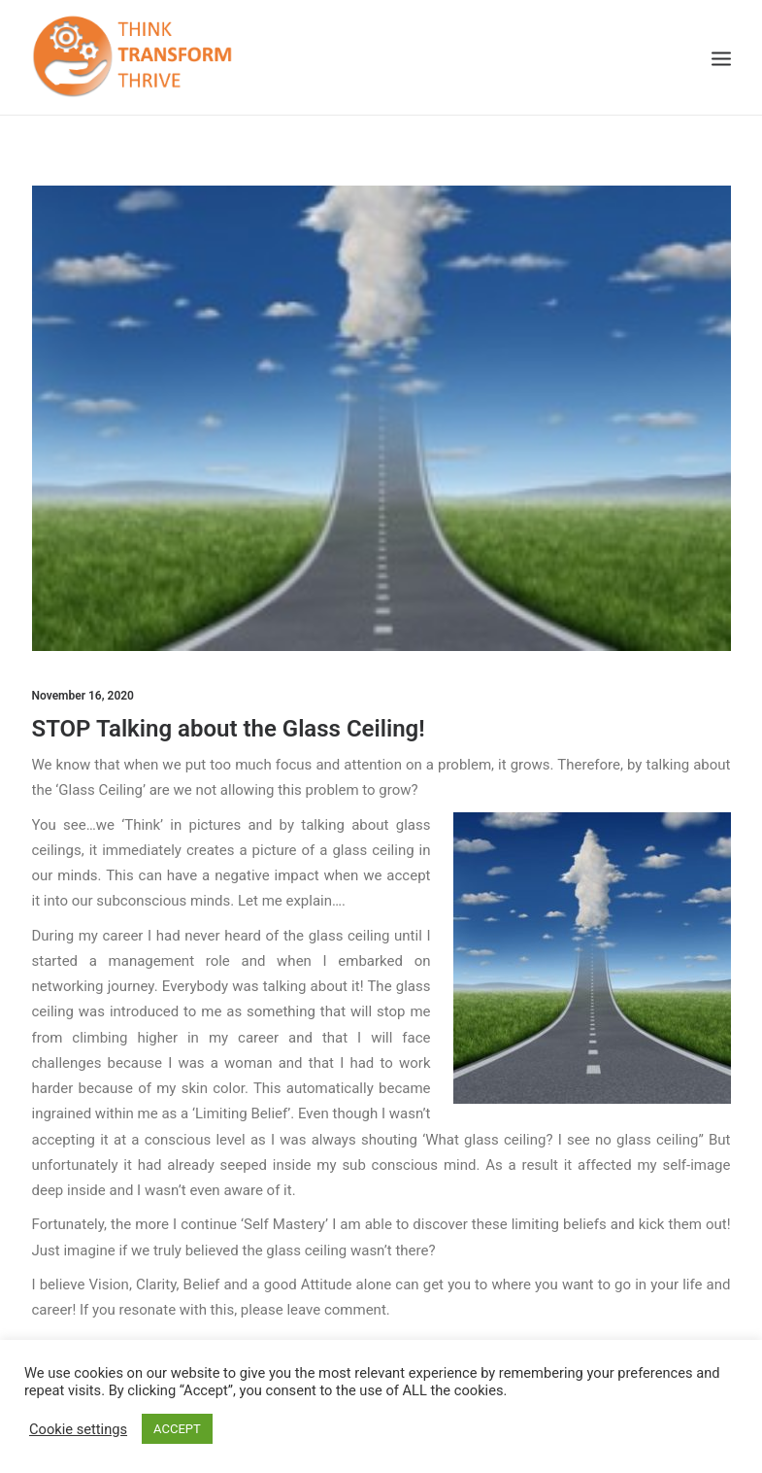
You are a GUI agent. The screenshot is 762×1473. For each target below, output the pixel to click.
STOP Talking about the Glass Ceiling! (228, 728)
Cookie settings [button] (78, 1429)
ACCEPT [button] (177, 1429)
